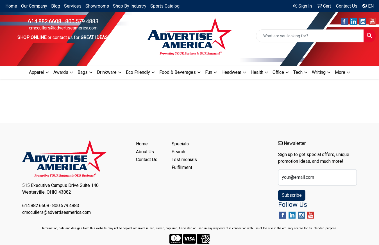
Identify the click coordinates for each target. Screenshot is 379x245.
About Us (145, 151)
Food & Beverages (177, 72)
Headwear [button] (231, 72)
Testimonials (184, 159)
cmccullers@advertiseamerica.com (63, 28)
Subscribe (292, 195)
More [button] (340, 72)
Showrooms (97, 6)
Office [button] (278, 72)
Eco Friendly (138, 72)
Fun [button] (208, 72)
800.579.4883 (81, 21)
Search (178, 151)
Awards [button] (60, 72)
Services (72, 6)
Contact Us (146, 159)
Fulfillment (182, 167)
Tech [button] (298, 72)
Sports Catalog (165, 6)
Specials (180, 143)
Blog (55, 6)
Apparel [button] (36, 72)
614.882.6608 (44, 21)
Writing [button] (319, 72)
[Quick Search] (310, 35)
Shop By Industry (129, 6)
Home (11, 6)
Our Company (34, 6)
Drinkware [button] (107, 72)
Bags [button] (83, 72)
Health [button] (257, 72)
